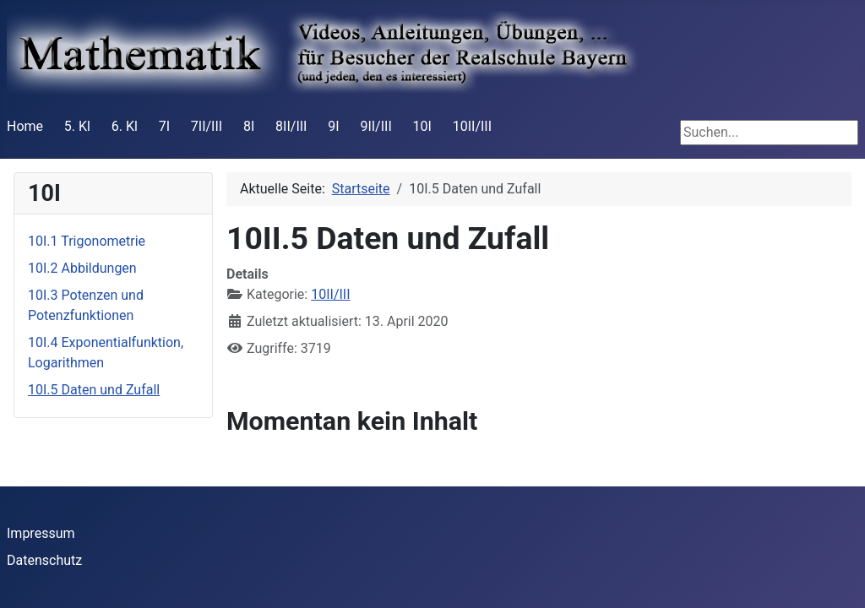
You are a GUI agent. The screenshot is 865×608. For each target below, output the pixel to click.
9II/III (375, 126)
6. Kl (125, 126)
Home (25, 126)
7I (164, 126)
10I (422, 126)
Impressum (41, 533)
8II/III (291, 126)
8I (248, 126)
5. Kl (77, 126)
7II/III (206, 126)
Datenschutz (44, 560)
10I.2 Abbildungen (82, 268)
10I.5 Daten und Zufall (94, 390)
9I (333, 126)
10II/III (472, 126)
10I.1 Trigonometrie (86, 241)
